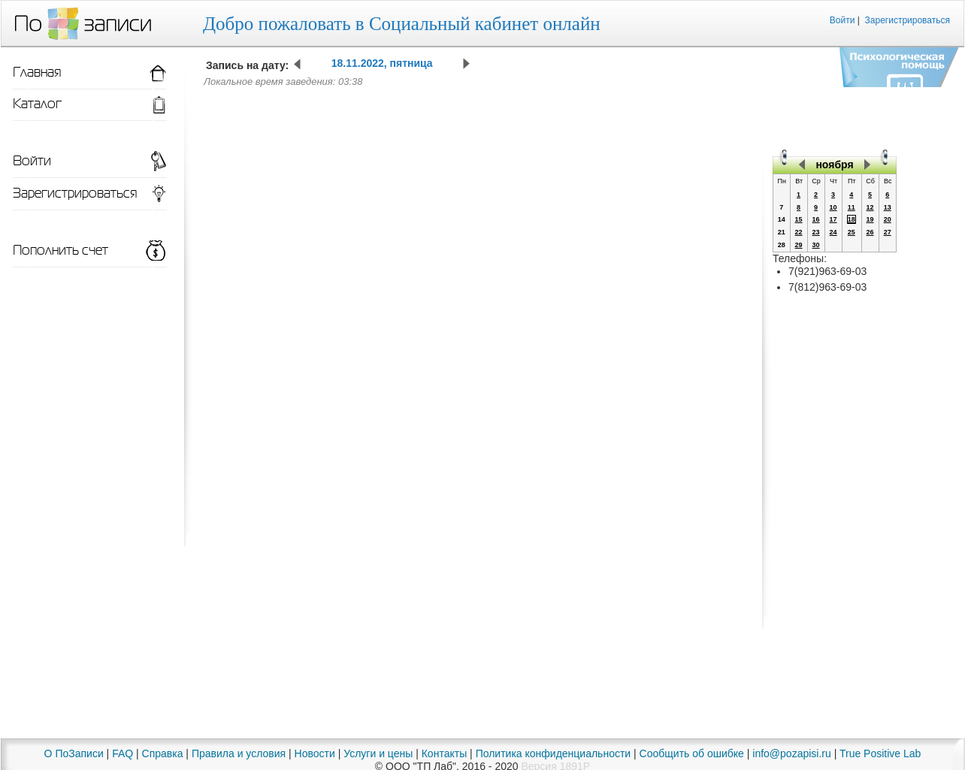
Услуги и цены (378, 753)
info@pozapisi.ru (791, 753)
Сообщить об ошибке (692, 753)
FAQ (122, 753)
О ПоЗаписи (74, 753)
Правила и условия (239, 753)
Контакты (444, 753)
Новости (315, 753)
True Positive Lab (880, 753)
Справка (162, 753)
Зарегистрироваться (907, 20)
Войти (842, 20)
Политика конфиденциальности (553, 753)
